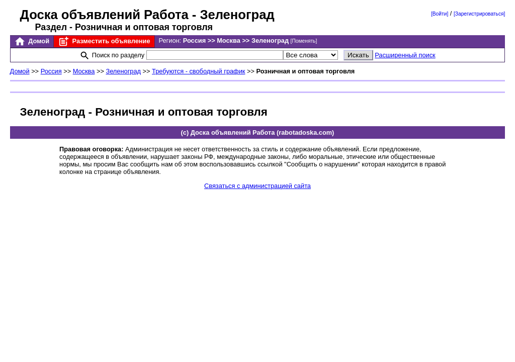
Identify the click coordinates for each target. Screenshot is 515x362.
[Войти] (439, 14)
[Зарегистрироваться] (479, 14)
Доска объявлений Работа (104, 15)
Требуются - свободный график (198, 71)
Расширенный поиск (405, 55)
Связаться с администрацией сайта (257, 186)
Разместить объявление (104, 41)
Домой (31, 41)
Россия (51, 71)
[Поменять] (304, 41)
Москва (84, 71)
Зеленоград (123, 71)
